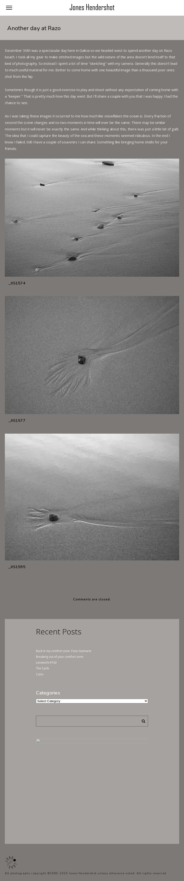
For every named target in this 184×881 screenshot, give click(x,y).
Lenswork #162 (46, 662)
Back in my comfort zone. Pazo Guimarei (63, 651)
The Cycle (42, 668)
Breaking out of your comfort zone (59, 657)
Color (40, 674)
